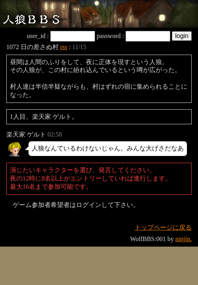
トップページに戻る (163, 227)
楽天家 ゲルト (26, 134)
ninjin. (183, 239)
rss (63, 47)
